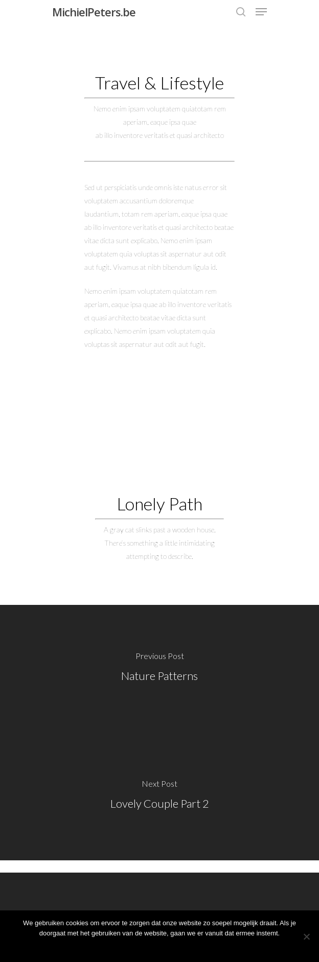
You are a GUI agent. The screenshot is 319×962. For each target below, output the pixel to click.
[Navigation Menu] (261, 12)
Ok (159, 946)
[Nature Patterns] (159, 669)
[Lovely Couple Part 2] (159, 796)
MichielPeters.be (93, 11)
